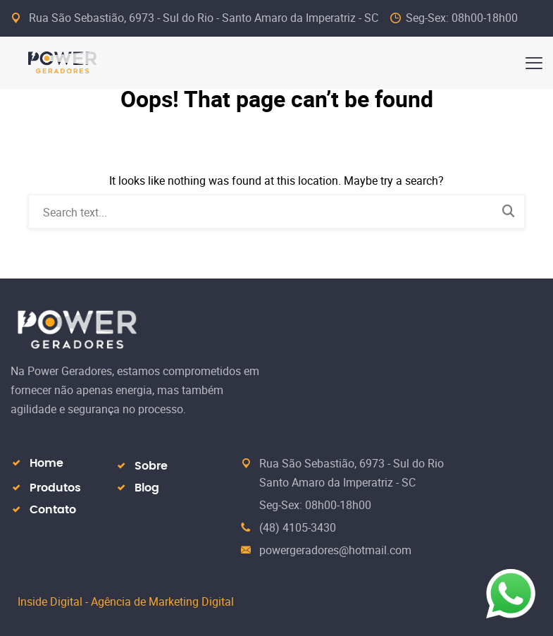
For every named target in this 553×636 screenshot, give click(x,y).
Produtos (55, 488)
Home (46, 463)
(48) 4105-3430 (297, 527)
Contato (53, 509)
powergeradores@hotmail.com (335, 550)
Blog (147, 488)
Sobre (151, 466)
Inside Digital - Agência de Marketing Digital (126, 601)
